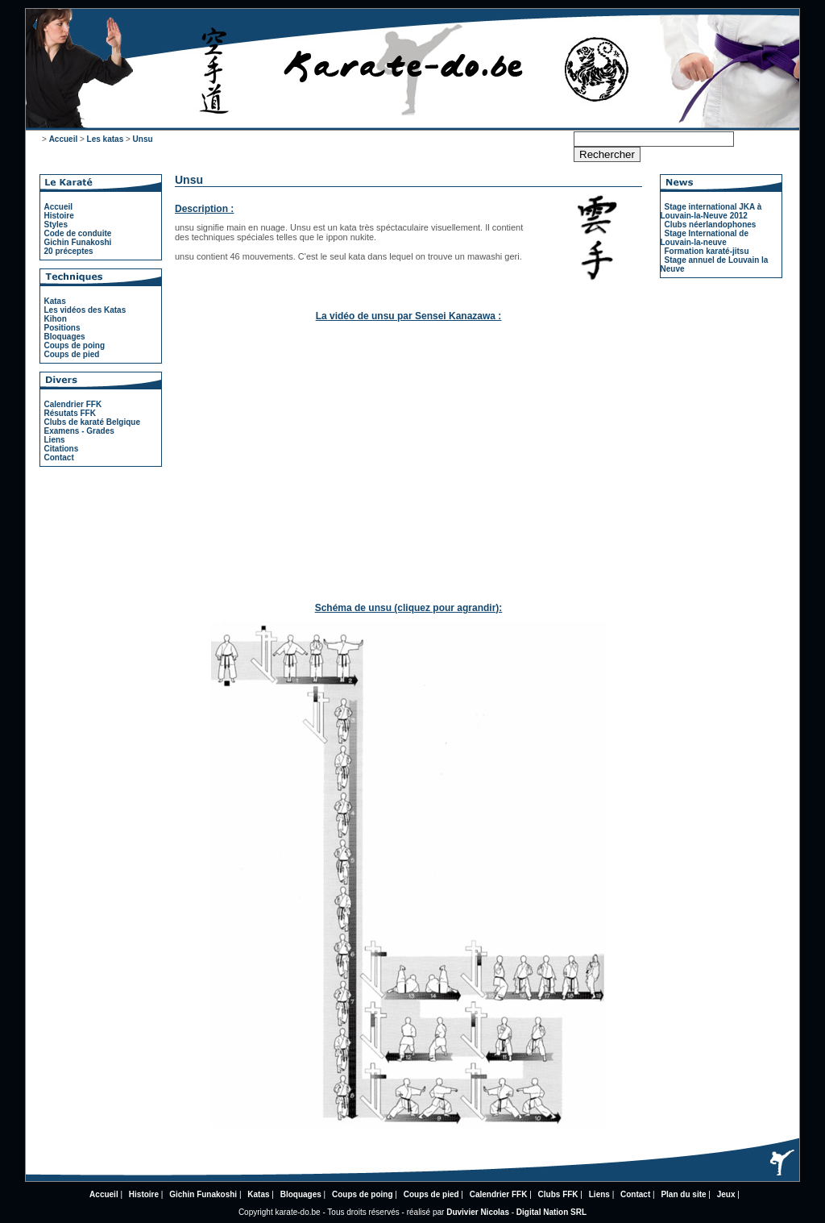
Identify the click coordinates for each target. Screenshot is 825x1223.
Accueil (63, 139)
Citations (61, 448)
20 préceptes (68, 251)
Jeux (726, 1194)
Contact (59, 457)
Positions (62, 327)
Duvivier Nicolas (477, 1212)
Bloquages (64, 336)
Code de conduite (78, 233)
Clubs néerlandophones (711, 224)
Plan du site (683, 1194)
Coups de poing (75, 345)
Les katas (105, 139)
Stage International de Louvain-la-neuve (704, 238)
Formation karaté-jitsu (707, 251)
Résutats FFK (70, 413)
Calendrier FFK (73, 404)
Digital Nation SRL (551, 1212)
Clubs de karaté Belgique (92, 422)
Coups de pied (72, 354)
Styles (56, 224)
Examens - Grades (79, 430)
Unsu (143, 139)
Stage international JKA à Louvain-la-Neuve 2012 (711, 211)
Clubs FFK (558, 1194)
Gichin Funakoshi (78, 242)
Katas (55, 301)
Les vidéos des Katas (85, 310)
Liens (54, 439)
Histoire (59, 215)
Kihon (55, 318)
